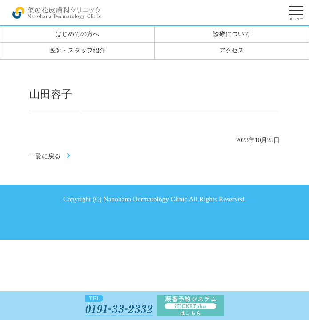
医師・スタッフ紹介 (77, 50)
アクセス (231, 50)
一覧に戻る (44, 156)
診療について (231, 34)
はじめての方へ (77, 34)
